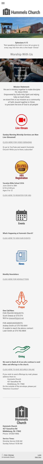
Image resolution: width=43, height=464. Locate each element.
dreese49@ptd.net (16, 318)
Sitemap (11, 455)
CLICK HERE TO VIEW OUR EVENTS (16, 238)
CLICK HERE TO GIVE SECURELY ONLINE (19, 369)
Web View (38, 457)
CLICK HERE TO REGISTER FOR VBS (17, 195)
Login (39, 455)
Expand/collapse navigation (21, 3)
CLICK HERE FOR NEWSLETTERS (16, 279)
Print (5, 455)
